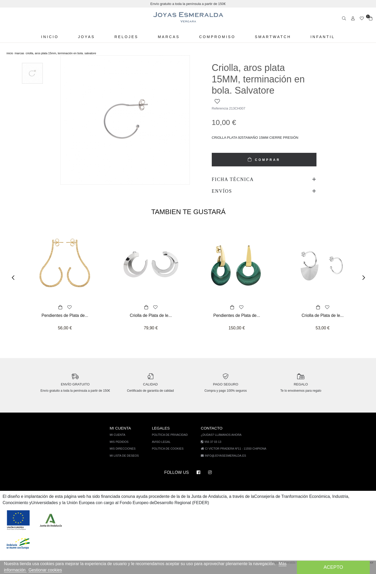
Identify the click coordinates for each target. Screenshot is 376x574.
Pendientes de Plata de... (65, 315)
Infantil (320, 37)
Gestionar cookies (57, 569)
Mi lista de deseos (127, 460)
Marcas (168, 37)
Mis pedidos (122, 446)
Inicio (51, 37)
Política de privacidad (171, 439)
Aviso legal (163, 446)
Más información (22, 569)
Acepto (333, 567)
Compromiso (215, 37)
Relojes (126, 37)
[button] (14, 277)
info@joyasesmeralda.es (225, 460)
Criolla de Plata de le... (150, 315)
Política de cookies (169, 453)
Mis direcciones (125, 453)
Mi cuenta (121, 439)
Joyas (87, 37)
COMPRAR (266, 160)
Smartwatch (271, 37)
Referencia (220, 108)
